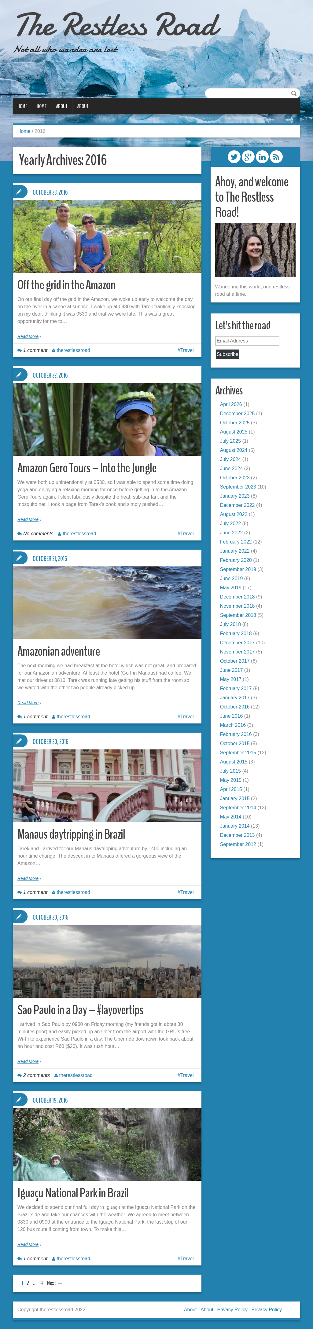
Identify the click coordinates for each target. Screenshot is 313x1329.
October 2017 (235, 661)
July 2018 (230, 624)
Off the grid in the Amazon (67, 285)
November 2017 (237, 651)
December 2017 (237, 642)
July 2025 (230, 441)
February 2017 (236, 688)
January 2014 (235, 826)
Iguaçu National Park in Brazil (73, 1193)
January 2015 (235, 798)
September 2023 (238, 486)
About (62, 106)
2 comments (36, 1075)
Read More (28, 336)
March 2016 (233, 725)
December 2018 (237, 596)
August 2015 (234, 761)
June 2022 (231, 532)
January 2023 (235, 496)
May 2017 (230, 679)
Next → (55, 1283)
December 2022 (237, 505)
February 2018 (236, 633)
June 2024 (231, 468)
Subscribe (227, 354)
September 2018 (238, 615)
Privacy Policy (232, 1309)
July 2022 (230, 523)
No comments (38, 533)
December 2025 (237, 413)
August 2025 (234, 431)
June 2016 (231, 716)
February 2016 (236, 734)
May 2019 (230, 587)
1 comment (35, 350)
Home (22, 106)
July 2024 (230, 459)
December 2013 (237, 835)
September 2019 (238, 569)
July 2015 (230, 771)
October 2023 (235, 477)
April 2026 (231, 404)
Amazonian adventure (59, 651)
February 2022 (236, 541)
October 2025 (235, 422)
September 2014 (238, 807)
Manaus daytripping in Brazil (71, 834)
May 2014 (230, 816)
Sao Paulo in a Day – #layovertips (81, 1010)
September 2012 (238, 844)
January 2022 (235, 551)
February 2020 (236, 560)
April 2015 (231, 789)
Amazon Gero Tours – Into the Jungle (88, 468)
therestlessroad (73, 350)
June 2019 (231, 578)
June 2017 (231, 670)
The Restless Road (118, 24)
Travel (187, 350)
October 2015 (235, 743)
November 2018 (237, 606)
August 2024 (234, 450)
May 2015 (230, 780)
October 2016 (235, 706)
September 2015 (238, 752)
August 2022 (234, 514)
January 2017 (235, 697)
